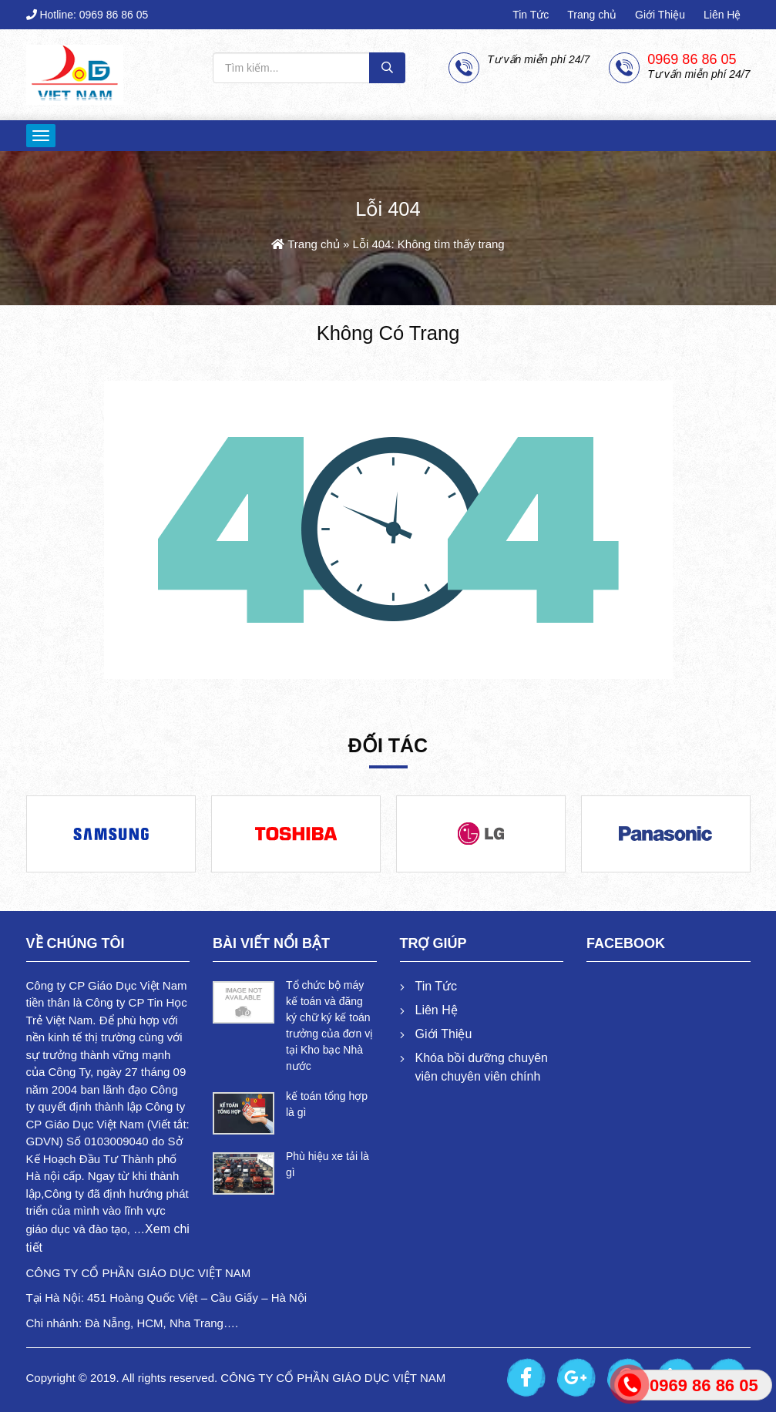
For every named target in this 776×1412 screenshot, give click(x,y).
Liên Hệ (722, 14)
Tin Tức (530, 14)
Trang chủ (591, 14)
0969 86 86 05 (691, 59)
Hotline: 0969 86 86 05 (87, 14)
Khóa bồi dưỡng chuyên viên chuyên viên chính (481, 1067)
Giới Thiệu (660, 14)
